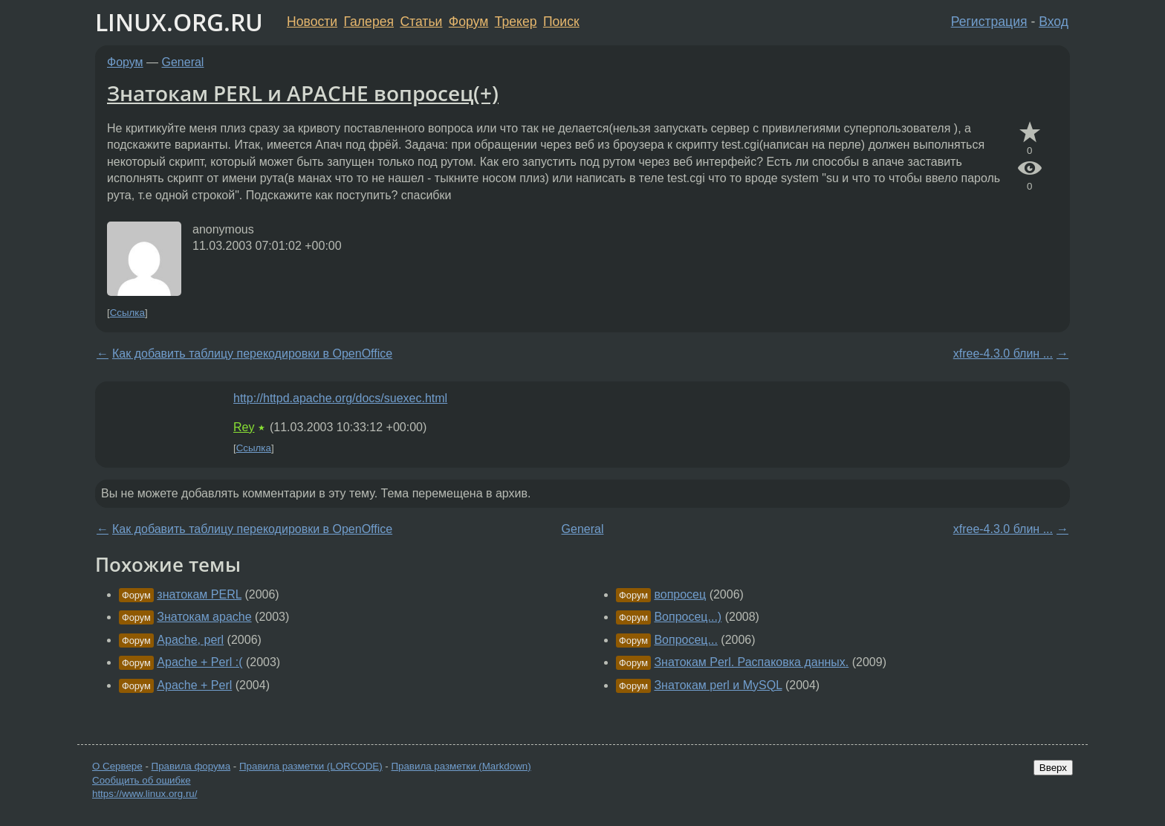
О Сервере (117, 766)
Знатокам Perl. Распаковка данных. (751, 662)
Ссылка (127, 312)
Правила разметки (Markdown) (460, 766)
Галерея (369, 21)
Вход (1053, 21)
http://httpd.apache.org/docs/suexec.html (340, 398)
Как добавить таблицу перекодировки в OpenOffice (252, 353)
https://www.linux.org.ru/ (144, 793)
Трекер (516, 21)
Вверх (1053, 767)
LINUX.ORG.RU (179, 22)
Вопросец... (685, 639)
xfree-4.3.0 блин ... (1003, 353)
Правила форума (191, 766)
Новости (312, 21)
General (183, 62)
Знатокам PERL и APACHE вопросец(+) (303, 93)
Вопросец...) (687, 616)
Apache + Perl (194, 685)
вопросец (680, 594)
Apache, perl (190, 639)
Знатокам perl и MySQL (718, 685)
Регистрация (989, 21)
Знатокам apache (204, 616)
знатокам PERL (199, 594)
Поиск (561, 21)
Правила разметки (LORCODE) (311, 766)
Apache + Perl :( (199, 662)
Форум (468, 21)
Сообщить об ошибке (141, 780)
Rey (243, 427)
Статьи (421, 21)
